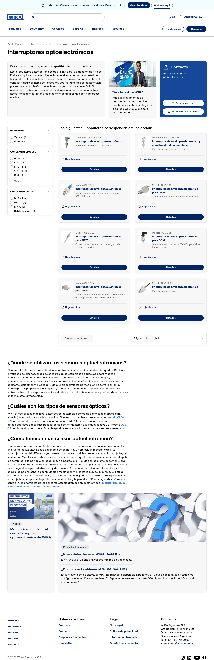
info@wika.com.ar (173, 77)
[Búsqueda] (67, 17)
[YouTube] (197, 658)
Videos (16, 523)
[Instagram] (183, 658)
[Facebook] (204, 658)
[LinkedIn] (189, 658)
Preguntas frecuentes (75, 547)
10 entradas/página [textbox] (75, 338)
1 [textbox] (146, 338)
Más (16, 181)
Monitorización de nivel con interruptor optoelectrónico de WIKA (30, 533)
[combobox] (77, 338)
